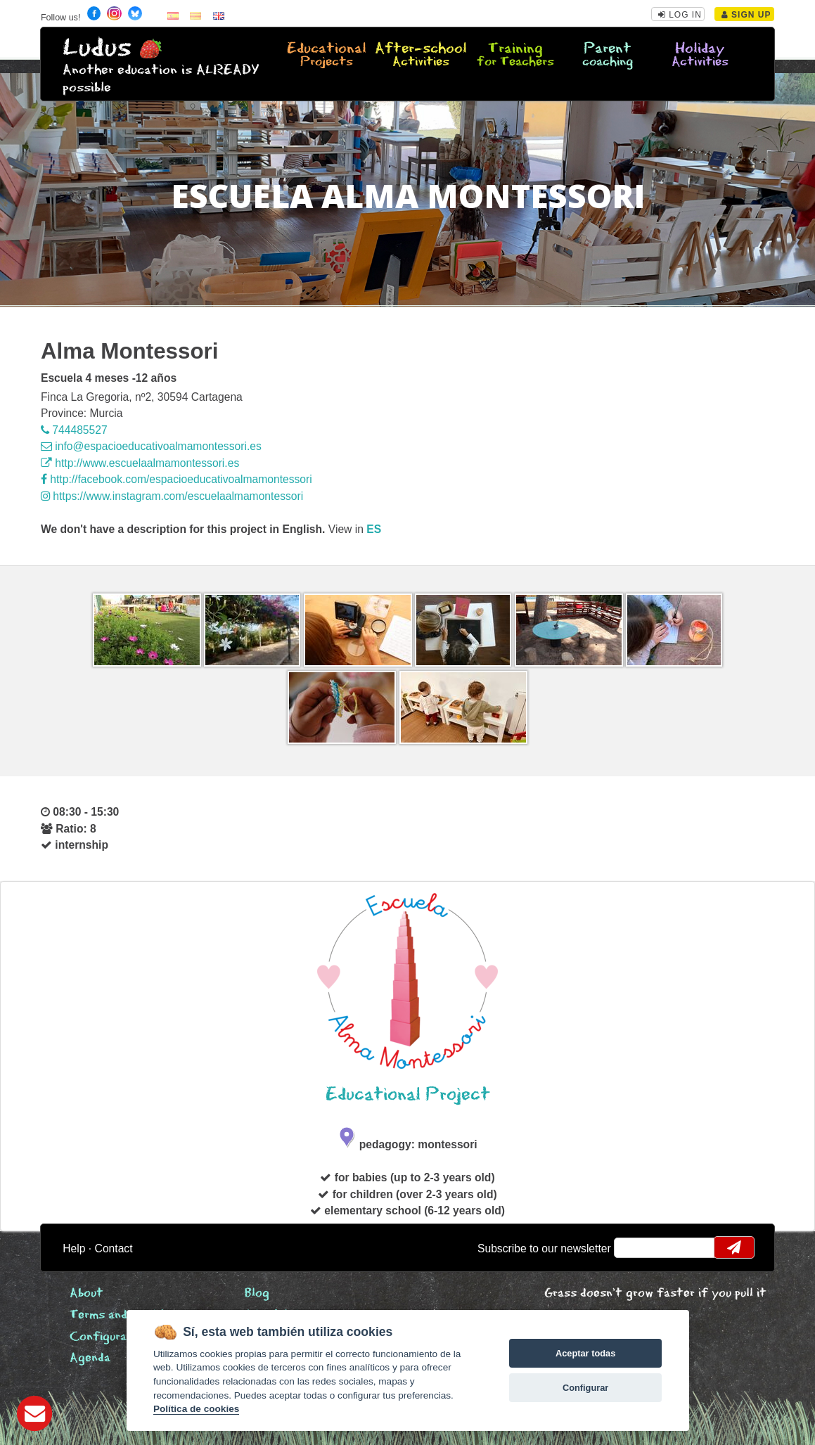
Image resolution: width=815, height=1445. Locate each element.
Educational (326, 55)
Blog (257, 1293)
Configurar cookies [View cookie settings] (124, 1337)
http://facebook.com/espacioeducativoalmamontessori (176, 479)
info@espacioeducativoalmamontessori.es (151, 446)
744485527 (74, 430)
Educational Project (408, 1094)
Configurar (585, 1387)
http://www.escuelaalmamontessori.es (140, 463)
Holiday (699, 55)
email (633, 1247)
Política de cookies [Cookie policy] (196, 1409)
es (373, 529)
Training (515, 55)
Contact (114, 1248)
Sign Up (746, 15)
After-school (421, 55)
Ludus (97, 48)
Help (74, 1248)
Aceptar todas (585, 1353)
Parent (607, 55)
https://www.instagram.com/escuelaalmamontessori (172, 496)
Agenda (90, 1358)
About (86, 1293)
